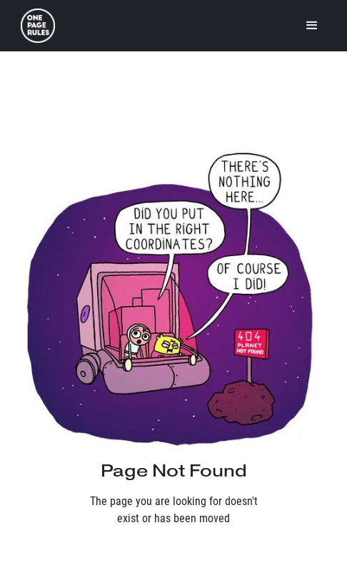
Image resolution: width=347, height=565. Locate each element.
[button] (312, 25)
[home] (38, 26)
